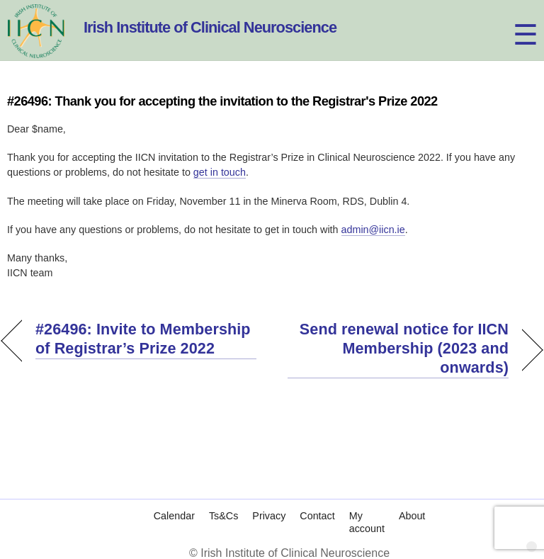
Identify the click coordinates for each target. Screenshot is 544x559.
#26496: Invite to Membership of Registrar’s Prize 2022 (143, 338)
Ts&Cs (223, 501)
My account (367, 508)
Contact (317, 501)
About (412, 501)
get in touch (219, 172)
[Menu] (512, 19)
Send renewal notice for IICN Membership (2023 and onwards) (398, 348)
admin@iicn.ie (373, 229)
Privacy (268, 501)
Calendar (174, 501)
